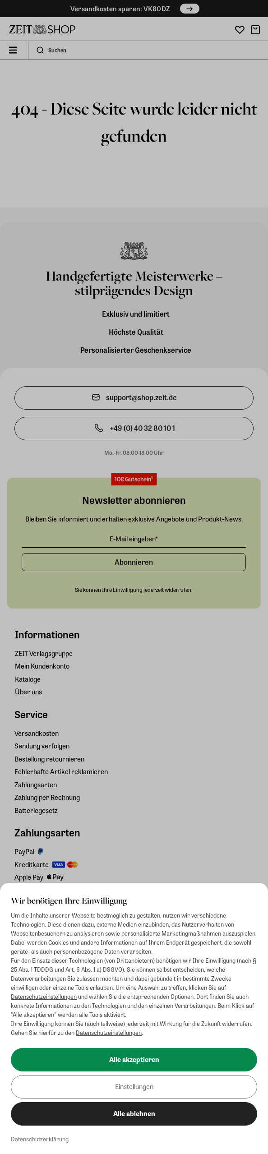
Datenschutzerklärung (40, 1139)
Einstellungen (134, 1086)
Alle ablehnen (134, 1113)
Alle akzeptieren (134, 1059)
